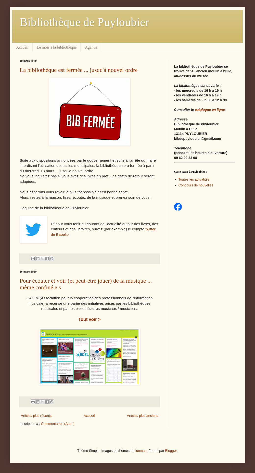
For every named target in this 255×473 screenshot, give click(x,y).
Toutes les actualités (193, 179)
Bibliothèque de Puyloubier (84, 21)
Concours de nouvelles (195, 185)
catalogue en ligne (210, 110)
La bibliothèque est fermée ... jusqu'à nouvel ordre (79, 70)
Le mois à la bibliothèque (57, 47)
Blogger (171, 451)
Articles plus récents (36, 416)
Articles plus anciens (142, 416)
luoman (141, 451)
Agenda (91, 47)
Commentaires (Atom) (58, 424)
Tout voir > (89, 319)
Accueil (22, 47)
